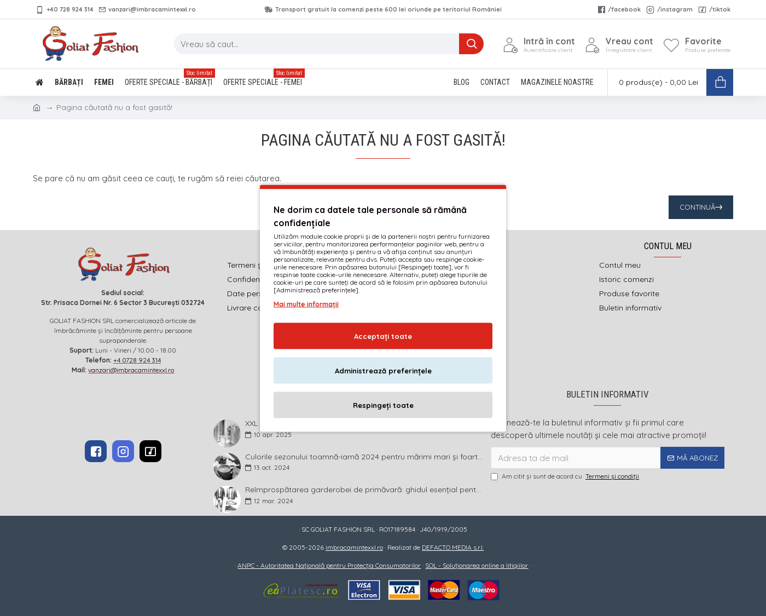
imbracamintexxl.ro (354, 547)
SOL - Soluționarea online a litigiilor (476, 565)
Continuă (697, 207)
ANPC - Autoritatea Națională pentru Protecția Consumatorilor (329, 565)
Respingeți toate (383, 404)
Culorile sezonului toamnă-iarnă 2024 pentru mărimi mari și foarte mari (364, 457)
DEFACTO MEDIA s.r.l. (453, 547)
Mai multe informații (306, 304)
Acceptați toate (383, 335)
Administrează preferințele (383, 370)
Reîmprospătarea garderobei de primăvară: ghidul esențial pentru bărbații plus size (364, 490)
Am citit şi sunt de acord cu (566, 476)
